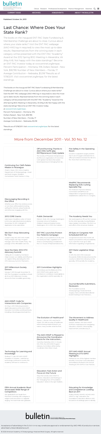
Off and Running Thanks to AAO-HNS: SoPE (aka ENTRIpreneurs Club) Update (50, 151)
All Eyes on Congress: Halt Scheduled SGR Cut (81, 234)
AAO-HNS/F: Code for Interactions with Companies (18, 302)
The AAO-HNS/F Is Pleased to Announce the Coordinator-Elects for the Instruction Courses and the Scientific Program (50, 337)
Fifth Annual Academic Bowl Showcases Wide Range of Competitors (18, 389)
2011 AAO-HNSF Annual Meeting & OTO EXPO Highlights (79, 353)
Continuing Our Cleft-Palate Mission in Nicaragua (18, 166)
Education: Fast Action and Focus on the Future (49, 372)
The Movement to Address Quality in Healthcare (81, 319)
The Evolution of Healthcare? (50, 318)
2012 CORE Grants (13, 216)
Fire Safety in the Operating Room (82, 150)
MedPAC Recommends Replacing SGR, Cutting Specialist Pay (79, 185)
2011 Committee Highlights (49, 267)
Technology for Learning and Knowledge (18, 352)
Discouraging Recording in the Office (17, 200)
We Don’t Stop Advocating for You (17, 234)
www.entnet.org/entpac (16, 109)
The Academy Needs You (80, 216)
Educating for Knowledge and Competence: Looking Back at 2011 (81, 389)
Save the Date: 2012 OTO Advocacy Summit (16, 251)
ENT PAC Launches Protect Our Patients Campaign (49, 234)
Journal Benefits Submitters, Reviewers (82, 285)
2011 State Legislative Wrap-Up (82, 251)
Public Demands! (44, 216)
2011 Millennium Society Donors (16, 268)
